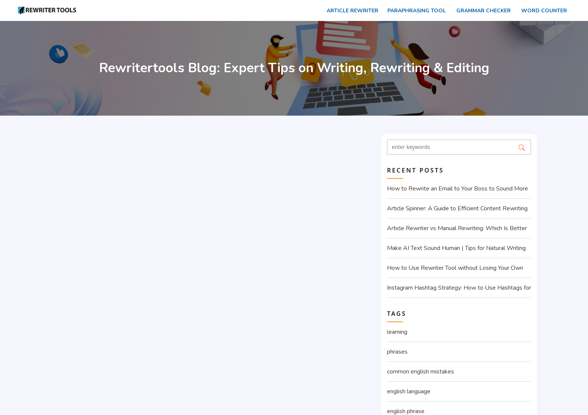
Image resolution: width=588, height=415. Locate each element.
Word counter (542, 10)
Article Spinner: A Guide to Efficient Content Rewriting (457, 208)
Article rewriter (350, 10)
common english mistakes (420, 371)
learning (397, 332)
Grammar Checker (481, 10)
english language (408, 391)
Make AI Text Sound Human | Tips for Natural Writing (456, 248)
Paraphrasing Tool (415, 10)
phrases (397, 352)
